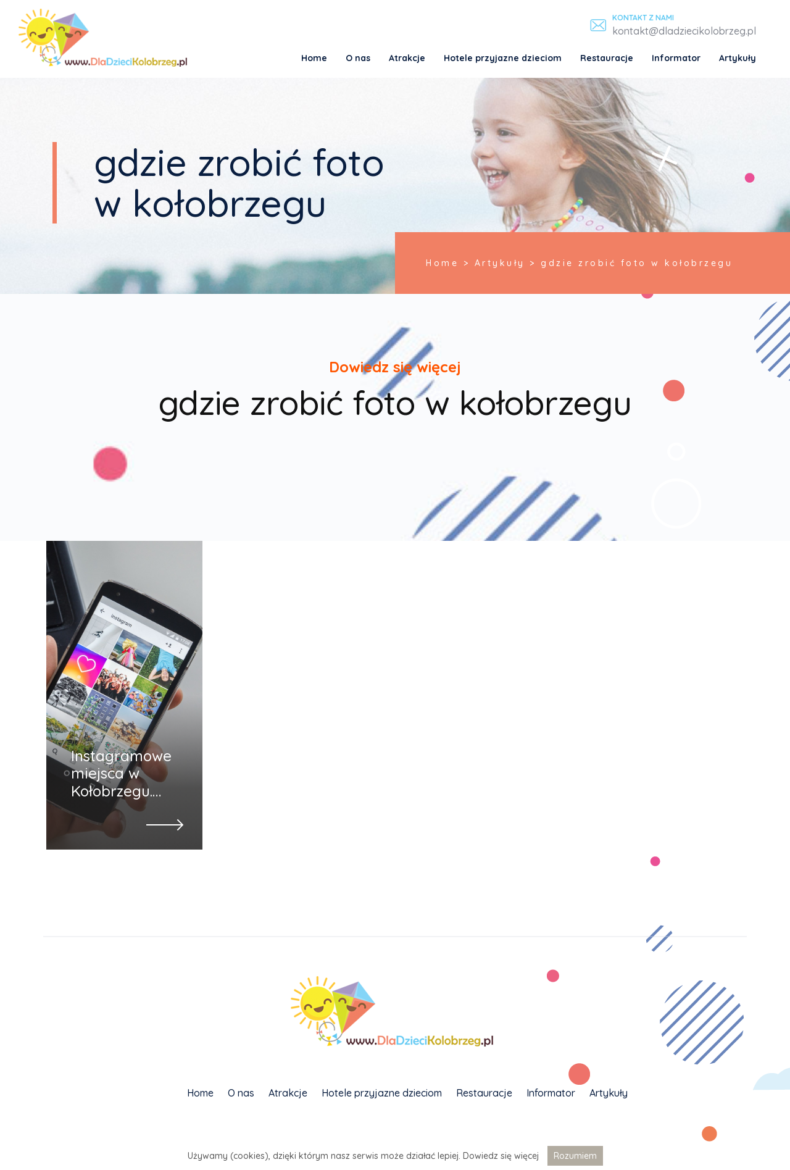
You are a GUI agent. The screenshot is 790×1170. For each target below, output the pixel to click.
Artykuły (737, 58)
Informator (676, 58)
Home (314, 58)
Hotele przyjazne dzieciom (503, 58)
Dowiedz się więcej (501, 1155)
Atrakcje (407, 58)
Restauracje (606, 58)
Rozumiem (575, 1155)
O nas (358, 58)
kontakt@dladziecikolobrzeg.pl (684, 31)
